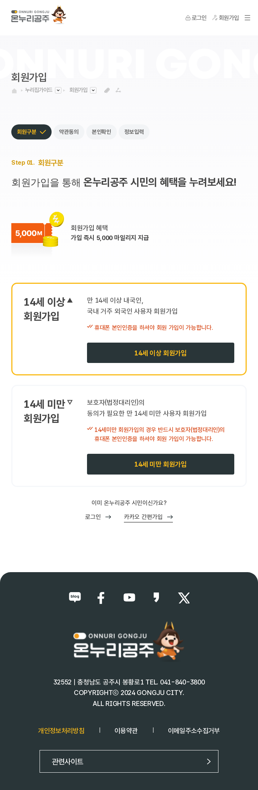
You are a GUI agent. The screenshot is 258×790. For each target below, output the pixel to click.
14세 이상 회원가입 (160, 353)
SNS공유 (118, 90)
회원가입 (78, 90)
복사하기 (107, 90)
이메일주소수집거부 (194, 731)
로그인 (98, 517)
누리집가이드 (38, 90)
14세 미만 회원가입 (160, 464)
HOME (14, 91)
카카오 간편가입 (148, 517)
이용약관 (125, 731)
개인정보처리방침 (61, 731)
